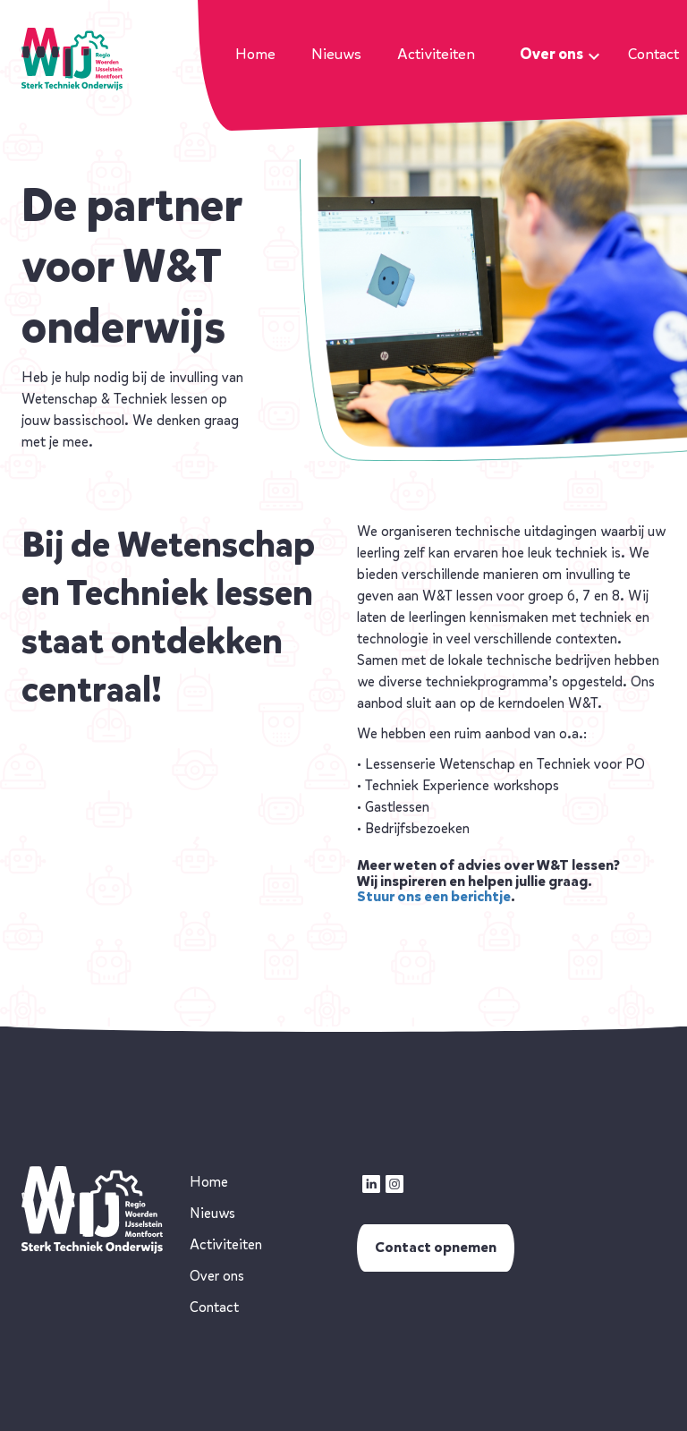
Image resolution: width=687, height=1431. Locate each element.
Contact (653, 54)
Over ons (217, 1275)
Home (255, 54)
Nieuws (336, 54)
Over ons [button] (562, 55)
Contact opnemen (435, 1247)
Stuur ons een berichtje (434, 896)
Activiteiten (436, 54)
